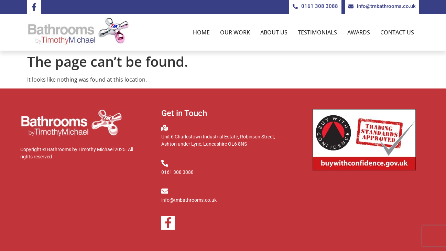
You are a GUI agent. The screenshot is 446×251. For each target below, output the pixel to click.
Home (201, 32)
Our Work (235, 32)
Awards (358, 32)
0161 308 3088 (177, 172)
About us (273, 32)
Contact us (397, 32)
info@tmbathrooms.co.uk (189, 200)
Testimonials (317, 32)
